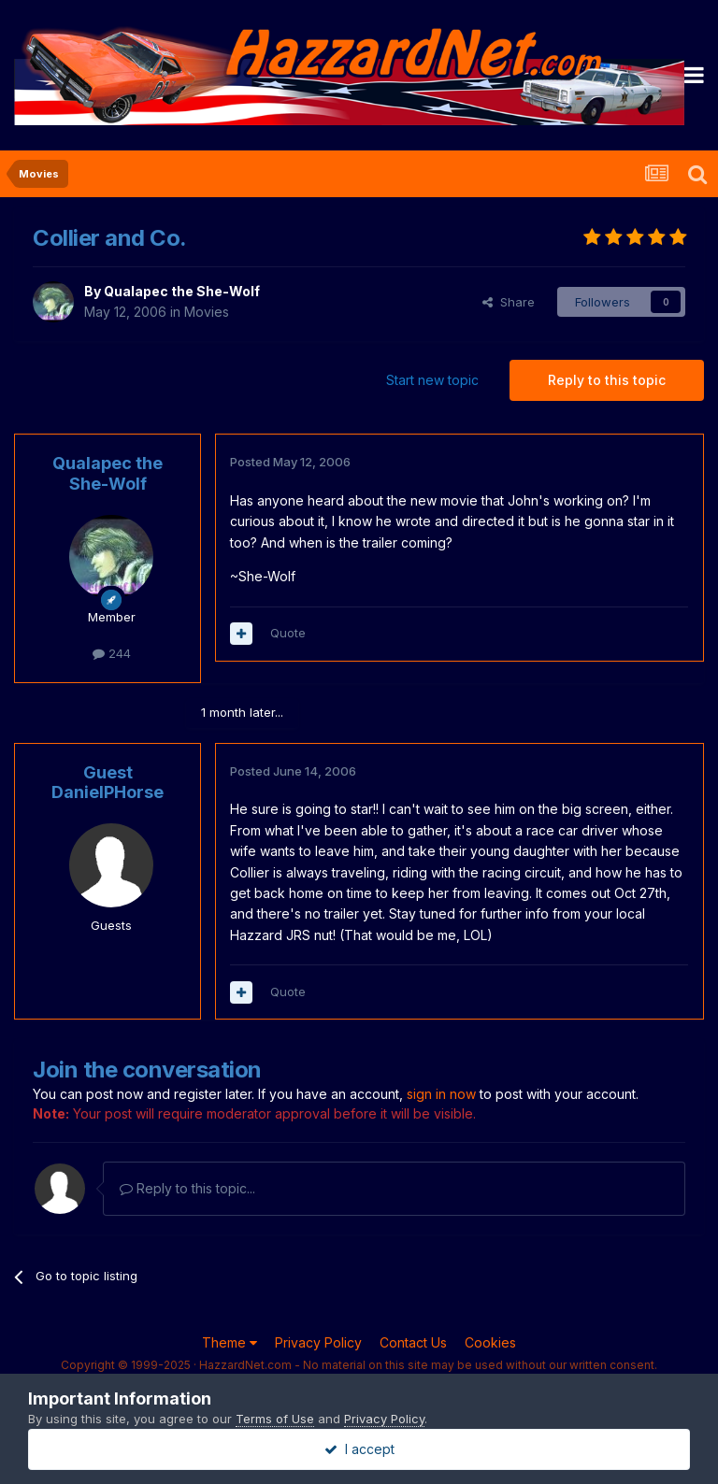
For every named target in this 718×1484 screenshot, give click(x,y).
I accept (359, 1449)
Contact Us (413, 1342)
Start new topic (432, 380)
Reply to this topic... (187, 1188)
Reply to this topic (607, 380)
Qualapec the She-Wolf (182, 291)
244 (112, 653)
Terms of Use (275, 1418)
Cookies (490, 1342)
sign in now (441, 1094)
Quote (288, 632)
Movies (206, 312)
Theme (229, 1342)
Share (508, 301)
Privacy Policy (318, 1342)
